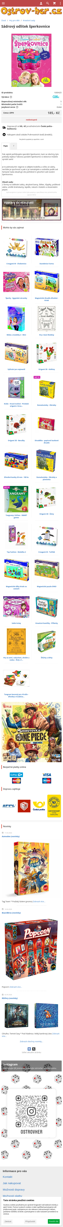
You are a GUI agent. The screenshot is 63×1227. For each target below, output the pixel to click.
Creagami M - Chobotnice (16, 264)
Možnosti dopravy (14, 1189)
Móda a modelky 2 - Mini (16, 335)
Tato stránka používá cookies (18, 1200)
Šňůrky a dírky (46, 658)
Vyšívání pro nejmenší (16, 369)
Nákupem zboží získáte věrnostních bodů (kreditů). (29, 134)
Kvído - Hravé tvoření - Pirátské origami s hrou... (16, 405)
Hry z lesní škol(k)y (46, 335)
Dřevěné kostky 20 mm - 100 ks (16, 477)
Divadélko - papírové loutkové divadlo (47, 441)
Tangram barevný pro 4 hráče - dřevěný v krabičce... (16, 695)
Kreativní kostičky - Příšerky (46, 623)
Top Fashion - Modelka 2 (16, 552)
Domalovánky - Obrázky (46, 405)
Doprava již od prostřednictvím (30, 127)
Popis (5, 146)
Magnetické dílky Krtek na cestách (16, 587)
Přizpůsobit (30, 1221)
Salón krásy (16, 623)
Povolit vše (53, 1221)
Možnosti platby (12, 1195)
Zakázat (8, 1221)
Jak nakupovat (12, 1183)
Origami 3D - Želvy (46, 514)
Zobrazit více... (39, 901)
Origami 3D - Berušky (16, 440)
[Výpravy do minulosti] (31, 210)
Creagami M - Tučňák (46, 552)
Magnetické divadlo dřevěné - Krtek (46, 299)
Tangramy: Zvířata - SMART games (16, 516)
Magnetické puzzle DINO (46, 586)
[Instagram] (31, 1111)
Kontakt (7, 1176)
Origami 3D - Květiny (47, 369)
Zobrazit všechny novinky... (31, 1041)
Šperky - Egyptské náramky (16, 298)
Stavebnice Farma (47, 264)
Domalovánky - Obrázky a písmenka (46, 478)
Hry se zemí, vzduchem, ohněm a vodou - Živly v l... (16, 659)
